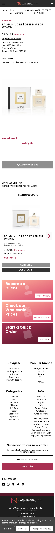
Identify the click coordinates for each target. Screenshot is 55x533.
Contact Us (41, 399)
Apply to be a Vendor (41, 433)
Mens (14, 399)
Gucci (41, 371)
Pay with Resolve (14, 380)
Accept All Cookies (42, 528)
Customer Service (41, 421)
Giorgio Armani (41, 368)
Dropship (41, 402)
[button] (43, 296)
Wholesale (41, 411)
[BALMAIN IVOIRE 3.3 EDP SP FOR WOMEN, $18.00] (26, 218)
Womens (14, 402)
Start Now (44, 339)
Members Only (42, 317)
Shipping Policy (41, 418)
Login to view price (11, 38)
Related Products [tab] (27, 194)
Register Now (43, 295)
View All (40, 382)
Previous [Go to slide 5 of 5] (3, 236)
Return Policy (41, 408)
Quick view (26, 265)
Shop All (14, 396)
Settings (8, 528)
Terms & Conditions (41, 430)
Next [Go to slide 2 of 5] (49, 236)
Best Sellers (14, 414)
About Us (41, 396)
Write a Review (41, 414)
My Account (14, 368)
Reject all (22, 528)
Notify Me (27, 143)
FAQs (41, 405)
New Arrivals (14, 419)
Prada (41, 374)
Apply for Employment (41, 435)
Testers (14, 411)
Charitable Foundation (41, 424)
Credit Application (14, 371)
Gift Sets (14, 408)
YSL (41, 377)
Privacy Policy (41, 427)
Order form (14, 377)
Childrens (14, 405)
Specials (14, 416)
